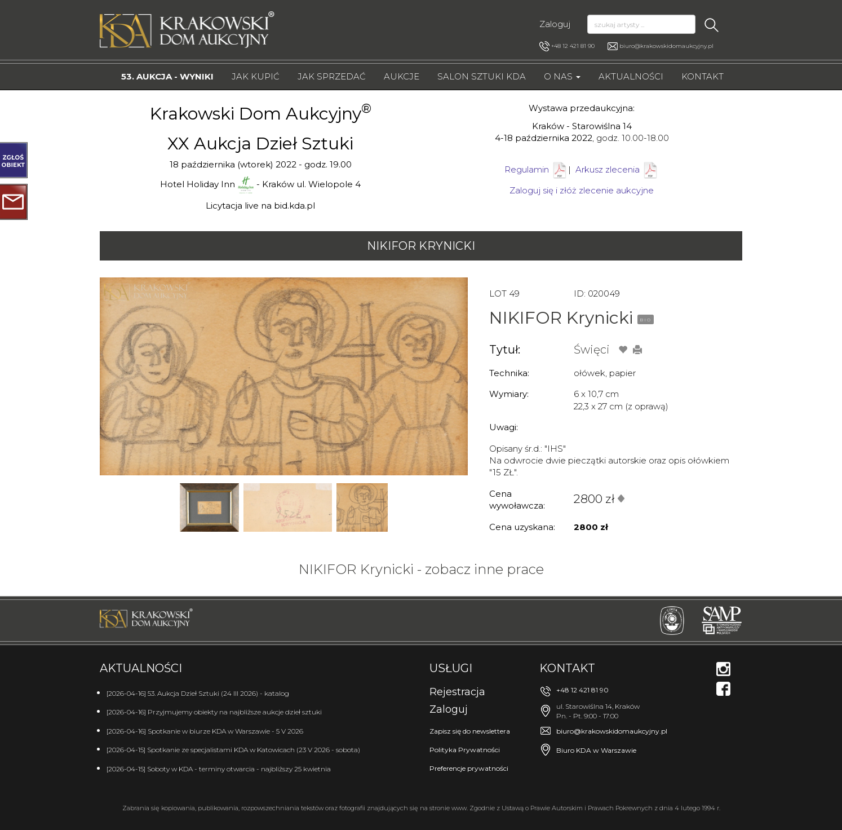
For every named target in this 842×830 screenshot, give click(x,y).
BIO (646, 320)
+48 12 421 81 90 (567, 46)
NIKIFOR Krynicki (421, 246)
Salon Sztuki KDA (481, 76)
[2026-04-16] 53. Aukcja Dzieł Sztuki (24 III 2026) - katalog (198, 693)
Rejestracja (457, 692)
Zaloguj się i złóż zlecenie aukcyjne (581, 190)
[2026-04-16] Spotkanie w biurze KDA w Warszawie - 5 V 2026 (205, 731)
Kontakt (702, 76)
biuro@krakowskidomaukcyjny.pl (666, 46)
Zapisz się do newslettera (469, 731)
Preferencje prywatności (468, 768)
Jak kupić (256, 76)
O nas (562, 76)
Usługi (450, 668)
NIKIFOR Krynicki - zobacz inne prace (421, 569)
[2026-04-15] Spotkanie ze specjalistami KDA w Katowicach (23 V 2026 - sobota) (233, 749)
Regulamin (526, 169)
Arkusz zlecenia (617, 169)
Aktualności (631, 76)
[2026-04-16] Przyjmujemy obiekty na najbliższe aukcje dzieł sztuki (214, 712)
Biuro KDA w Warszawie (596, 750)
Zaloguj (554, 24)
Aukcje (401, 76)
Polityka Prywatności (464, 749)
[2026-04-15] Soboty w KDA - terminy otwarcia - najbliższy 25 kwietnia (219, 769)
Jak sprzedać (332, 76)
